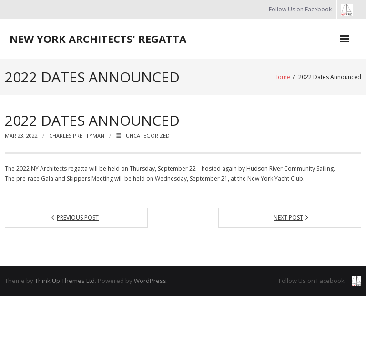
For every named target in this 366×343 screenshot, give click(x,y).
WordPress (150, 280)
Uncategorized (148, 135)
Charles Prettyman (76, 135)
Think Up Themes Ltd (65, 280)
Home (282, 77)
